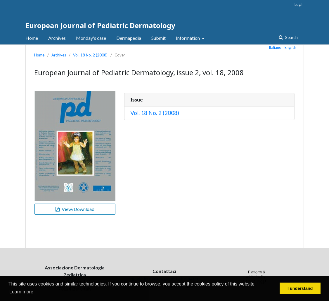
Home (31, 38)
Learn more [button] (21, 291)
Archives (57, 38)
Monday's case (91, 38)
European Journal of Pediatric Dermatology (100, 25)
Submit (158, 38)
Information (188, 38)
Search (291, 37)
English (290, 47)
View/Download (77, 209)
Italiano (275, 47)
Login (299, 4)
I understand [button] (300, 288)
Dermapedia (128, 38)
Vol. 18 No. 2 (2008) (90, 55)
